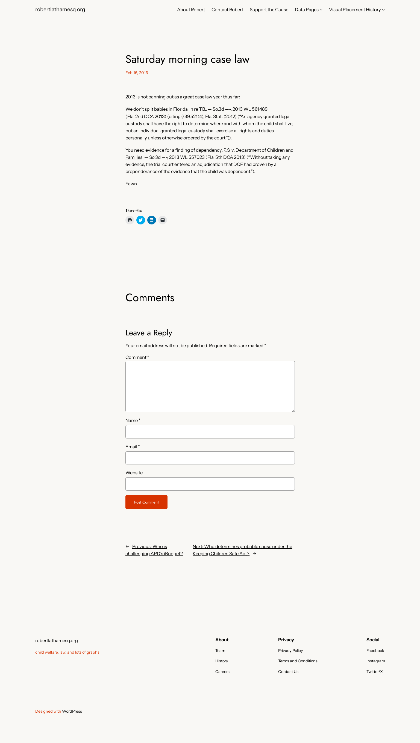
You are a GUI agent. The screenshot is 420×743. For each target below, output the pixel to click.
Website (134, 472)
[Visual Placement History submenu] (383, 9)
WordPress (72, 711)
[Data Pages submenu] (321, 9)
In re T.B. (197, 109)
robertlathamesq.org (60, 9)
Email (132, 446)
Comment (137, 357)
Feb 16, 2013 (136, 72)
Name (132, 420)
